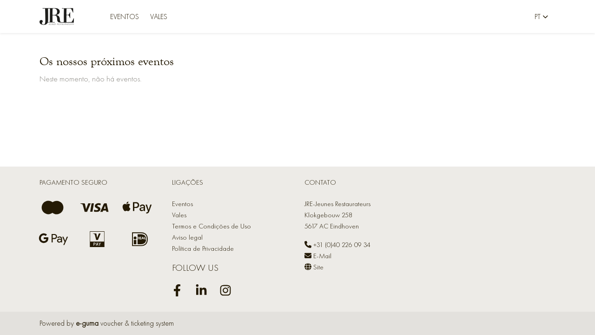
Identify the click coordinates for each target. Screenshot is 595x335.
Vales (158, 16)
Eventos (124, 16)
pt (538, 16)
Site (314, 267)
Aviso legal (187, 237)
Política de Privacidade (203, 248)
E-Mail (317, 256)
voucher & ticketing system (125, 323)
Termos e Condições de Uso (211, 226)
